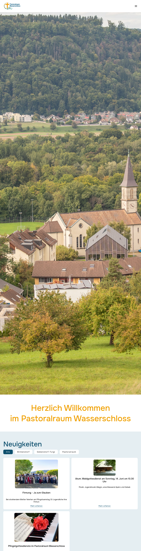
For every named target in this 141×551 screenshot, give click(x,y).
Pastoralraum (69, 452)
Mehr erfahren (36, 506)
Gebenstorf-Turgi (46, 452)
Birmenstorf (23, 452)
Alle (8, 452)
